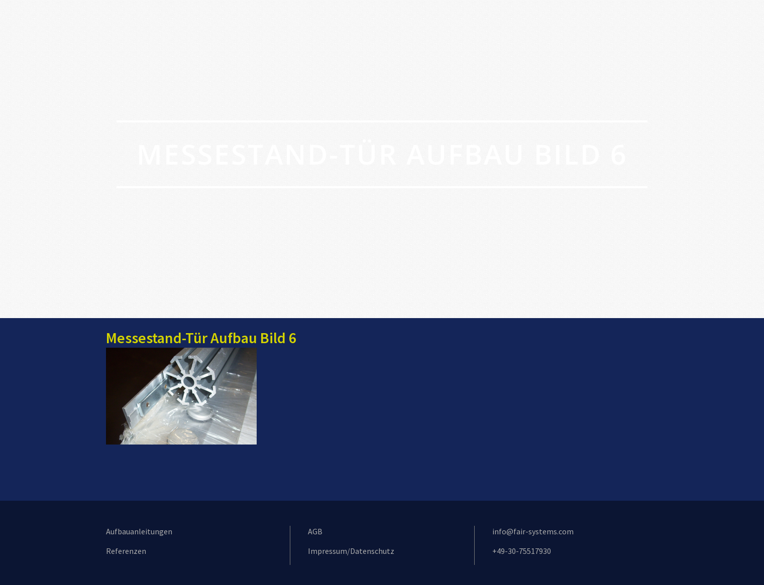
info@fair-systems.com (533, 531)
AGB (315, 531)
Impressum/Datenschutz (351, 551)
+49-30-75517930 (521, 551)
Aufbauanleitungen (139, 531)
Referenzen (126, 551)
